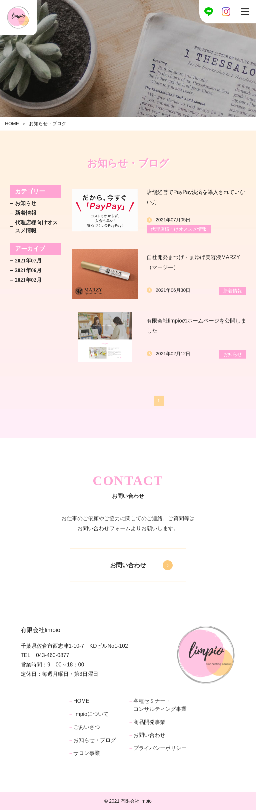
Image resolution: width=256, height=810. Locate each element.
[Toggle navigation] (245, 11)
